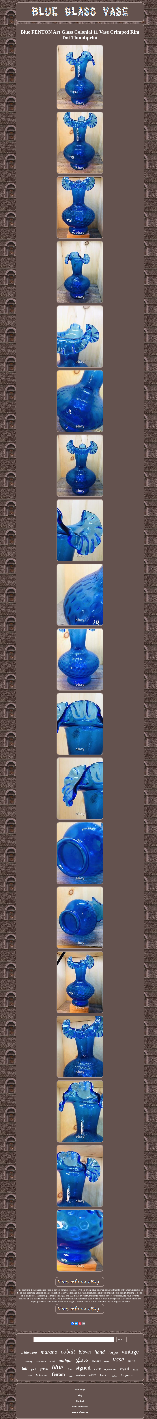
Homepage (79, 1389)
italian (114, 1376)
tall (24, 1368)
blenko (104, 1375)
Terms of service (80, 1412)
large (113, 1352)
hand (99, 1352)
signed (83, 1368)
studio (29, 1375)
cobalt (68, 1351)
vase (118, 1359)
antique (65, 1360)
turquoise (127, 1375)
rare (97, 1368)
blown (85, 1352)
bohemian (42, 1375)
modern (80, 1375)
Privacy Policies (80, 1406)
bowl (52, 1361)
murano (49, 1352)
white (71, 1376)
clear (69, 1369)
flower (135, 1370)
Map (80, 1395)
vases (106, 1361)
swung (96, 1361)
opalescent (110, 1369)
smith (131, 1361)
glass (82, 1359)
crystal (124, 1369)
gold (33, 1369)
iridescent (29, 1352)
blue (57, 1367)
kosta (92, 1375)
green (44, 1369)
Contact (80, 1401)
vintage (130, 1351)
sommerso (41, 1361)
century (28, 1361)
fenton (58, 1374)
